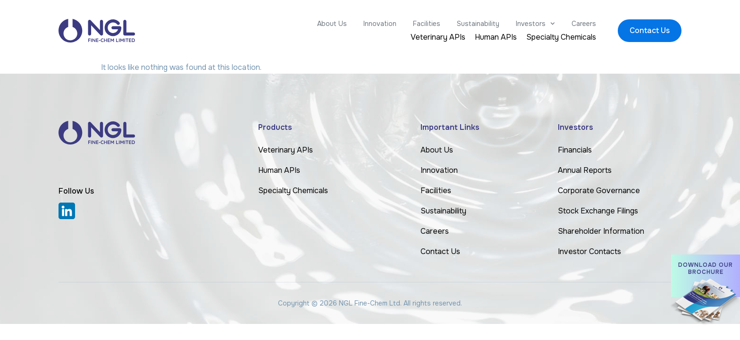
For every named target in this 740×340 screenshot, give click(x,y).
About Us (332, 23)
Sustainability (478, 23)
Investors (535, 23)
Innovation (379, 23)
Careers (584, 23)
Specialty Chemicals (561, 37)
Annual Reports (585, 170)
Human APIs (496, 37)
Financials (575, 150)
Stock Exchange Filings (598, 211)
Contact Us (440, 251)
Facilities (426, 23)
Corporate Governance (599, 191)
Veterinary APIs (438, 37)
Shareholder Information (601, 231)
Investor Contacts (589, 251)
